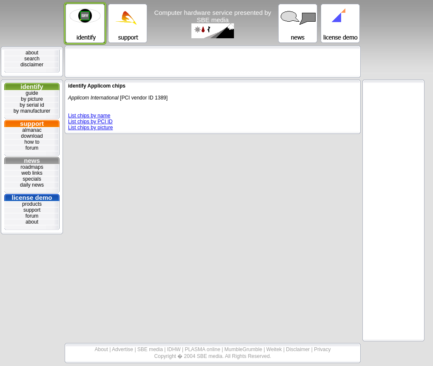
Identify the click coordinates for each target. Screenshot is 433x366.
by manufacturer (32, 111)
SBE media (150, 349)
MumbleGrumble (244, 349)
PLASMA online (203, 349)
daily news (32, 185)
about (32, 53)
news (32, 160)
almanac (31, 130)
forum (32, 148)
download (32, 136)
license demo (31, 197)
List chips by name (89, 116)
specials (32, 179)
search (32, 59)
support (32, 123)
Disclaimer (298, 349)
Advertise (123, 349)
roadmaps (31, 167)
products (32, 204)
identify (31, 86)
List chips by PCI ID (90, 122)
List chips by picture (90, 128)
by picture (32, 99)
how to (31, 142)
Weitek (274, 349)
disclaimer (31, 65)
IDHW (174, 349)
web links (31, 173)
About (102, 349)
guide (32, 93)
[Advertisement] (212, 61)
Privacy (322, 349)
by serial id (32, 105)
